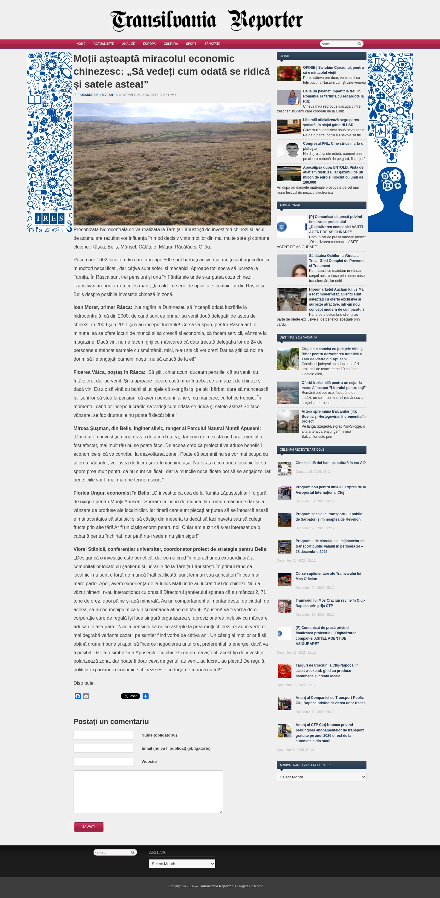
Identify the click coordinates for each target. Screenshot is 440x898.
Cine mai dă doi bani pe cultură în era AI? (331, 463)
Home (81, 43)
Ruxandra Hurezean (96, 95)
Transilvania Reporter (216, 886)
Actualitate (104, 43)
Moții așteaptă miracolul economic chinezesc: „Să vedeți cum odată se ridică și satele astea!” (172, 71)
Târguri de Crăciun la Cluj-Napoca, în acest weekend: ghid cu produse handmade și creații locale (327, 670)
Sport (191, 43)
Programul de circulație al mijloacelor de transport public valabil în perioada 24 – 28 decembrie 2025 (330, 546)
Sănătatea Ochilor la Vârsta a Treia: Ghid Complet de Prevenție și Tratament (337, 261)
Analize (128, 43)
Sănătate (212, 43)
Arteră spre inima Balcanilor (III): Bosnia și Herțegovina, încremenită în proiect (334, 416)
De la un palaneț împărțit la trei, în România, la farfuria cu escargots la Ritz (333, 96)
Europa (149, 43)
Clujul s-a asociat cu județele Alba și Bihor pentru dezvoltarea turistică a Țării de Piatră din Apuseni (332, 354)
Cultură (171, 43)
